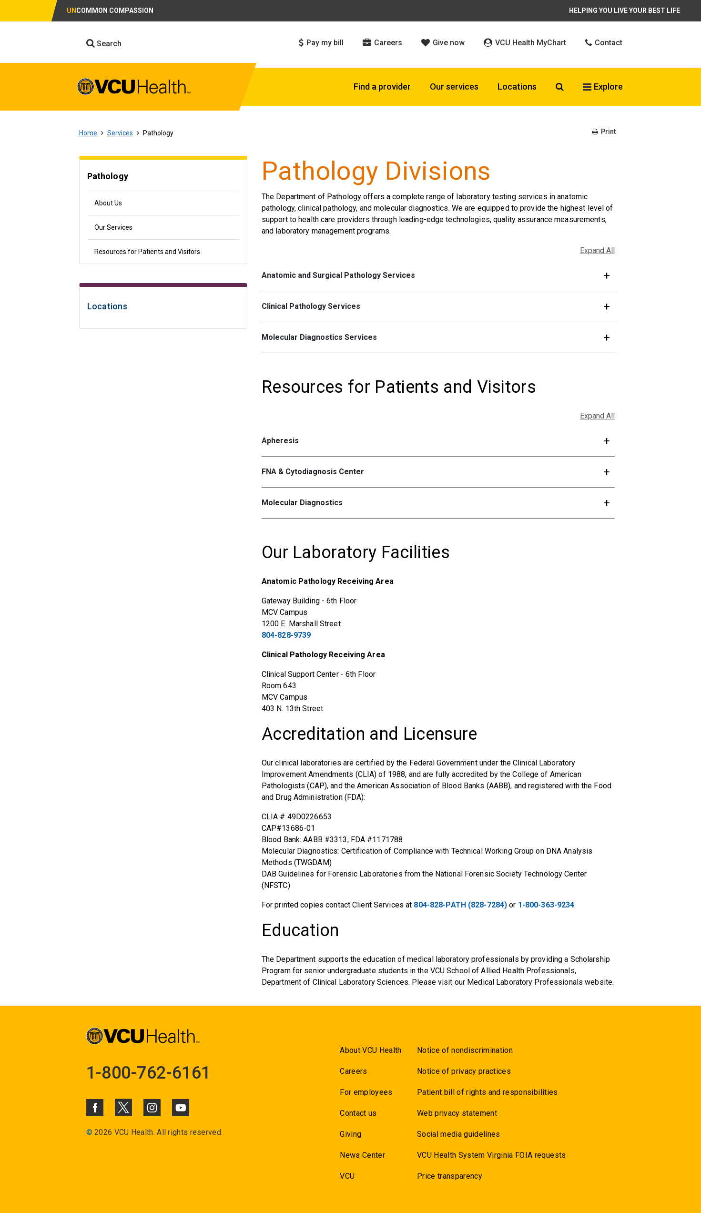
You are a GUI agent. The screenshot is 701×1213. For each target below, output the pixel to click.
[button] (438, 275)
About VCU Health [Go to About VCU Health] (370, 1050)
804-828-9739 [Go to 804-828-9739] (286, 635)
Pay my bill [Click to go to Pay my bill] (321, 42)
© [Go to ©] (89, 1132)
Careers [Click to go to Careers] (382, 42)
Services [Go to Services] (120, 133)
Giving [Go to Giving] (350, 1134)
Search (104, 43)
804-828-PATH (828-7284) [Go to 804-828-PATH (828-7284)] (460, 904)
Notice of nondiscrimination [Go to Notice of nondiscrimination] (465, 1050)
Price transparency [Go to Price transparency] (449, 1176)
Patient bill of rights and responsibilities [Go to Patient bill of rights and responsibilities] (487, 1092)
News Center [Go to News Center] (362, 1155)
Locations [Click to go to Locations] (517, 87)
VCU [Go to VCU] (347, 1176)
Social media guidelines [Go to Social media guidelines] (458, 1134)
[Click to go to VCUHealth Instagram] (152, 1107)
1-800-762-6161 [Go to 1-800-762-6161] (148, 1073)
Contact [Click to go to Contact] (603, 42)
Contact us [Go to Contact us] (358, 1113)
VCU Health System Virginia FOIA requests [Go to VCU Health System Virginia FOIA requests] (491, 1155)
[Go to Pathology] (163, 177)
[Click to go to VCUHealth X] (123, 1107)
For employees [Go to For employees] (366, 1092)
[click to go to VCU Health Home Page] (134, 88)
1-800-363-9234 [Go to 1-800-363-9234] (546, 904)
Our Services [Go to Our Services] (113, 227)
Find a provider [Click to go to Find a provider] (382, 87)
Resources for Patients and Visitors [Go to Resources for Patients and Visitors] (147, 251)
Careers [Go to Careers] (353, 1071)
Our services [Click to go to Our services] (454, 87)
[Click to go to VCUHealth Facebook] (94, 1107)
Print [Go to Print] (604, 131)
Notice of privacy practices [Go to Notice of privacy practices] (464, 1071)
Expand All (597, 250)
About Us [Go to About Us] (108, 203)
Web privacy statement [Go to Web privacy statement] (457, 1113)
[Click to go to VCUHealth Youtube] (180, 1107)
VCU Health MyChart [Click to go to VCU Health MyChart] (525, 42)
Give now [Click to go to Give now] (443, 42)
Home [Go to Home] (88, 133)
